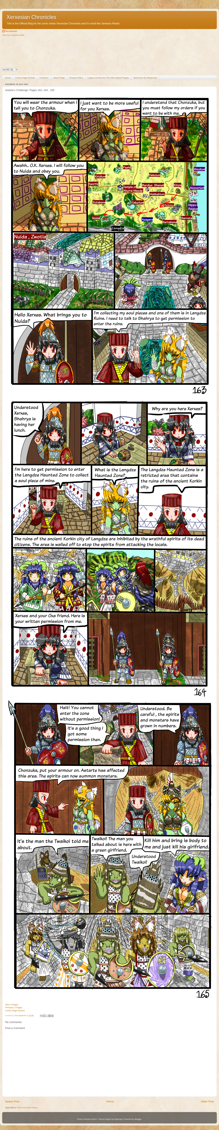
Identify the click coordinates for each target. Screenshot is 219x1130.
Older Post (207, 1101)
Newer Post (12, 1101)
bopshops (118, 1119)
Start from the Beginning (145, 77)
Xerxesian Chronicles (31, 17)
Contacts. (44, 77)
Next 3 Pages (11, 1004)
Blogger (138, 1119)
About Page (59, 77)
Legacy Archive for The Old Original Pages (108, 77)
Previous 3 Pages (13, 1007)
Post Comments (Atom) (27, 1108)
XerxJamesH (11, 31)
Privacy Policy (76, 77)
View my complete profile (13, 35)
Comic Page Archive (25, 77)
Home (8, 77)
